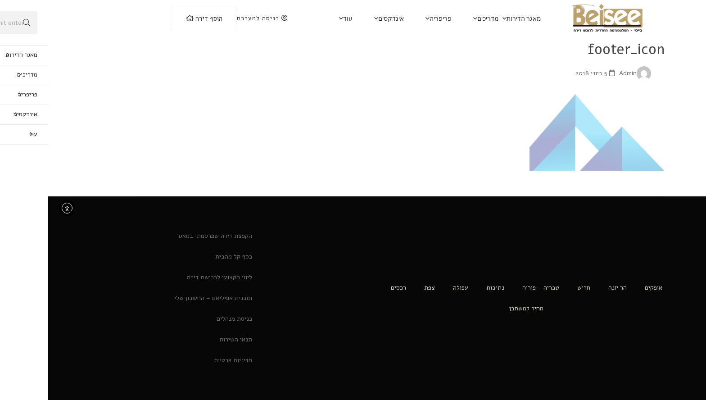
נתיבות (447, 287)
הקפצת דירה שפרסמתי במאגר (166, 236)
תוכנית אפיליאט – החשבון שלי (165, 298)
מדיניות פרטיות (185, 360)
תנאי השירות (187, 339)
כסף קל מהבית (185, 256)
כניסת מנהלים (186, 318)
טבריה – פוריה (492, 287)
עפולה (412, 287)
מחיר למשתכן (478, 308)
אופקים (605, 287)
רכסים (350, 287)
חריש (535, 287)
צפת (381, 287)
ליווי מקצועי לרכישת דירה (171, 277)
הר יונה (569, 287)
